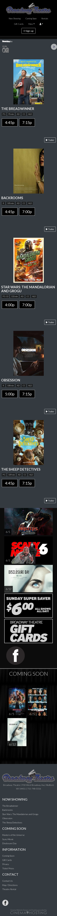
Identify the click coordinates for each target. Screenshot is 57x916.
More (30, 24)
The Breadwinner (10, 806)
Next (54, 47)
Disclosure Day (9, 843)
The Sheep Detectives (12, 822)
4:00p (9, 304)
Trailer (50, 140)
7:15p (27, 122)
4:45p (9, 122)
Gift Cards (19, 24)
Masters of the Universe (13, 835)
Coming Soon (31, 18)
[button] (41, 24)
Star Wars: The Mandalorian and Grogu (20, 814)
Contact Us (7, 881)
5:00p (9, 394)
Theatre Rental (9, 889)
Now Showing (15, 18)
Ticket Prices (8, 868)
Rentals (44, 18)
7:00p (27, 211)
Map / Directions (10, 885)
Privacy (5, 864)
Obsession (7, 818)
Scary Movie (7, 839)
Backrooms (7, 810)
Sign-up (28, 30)
